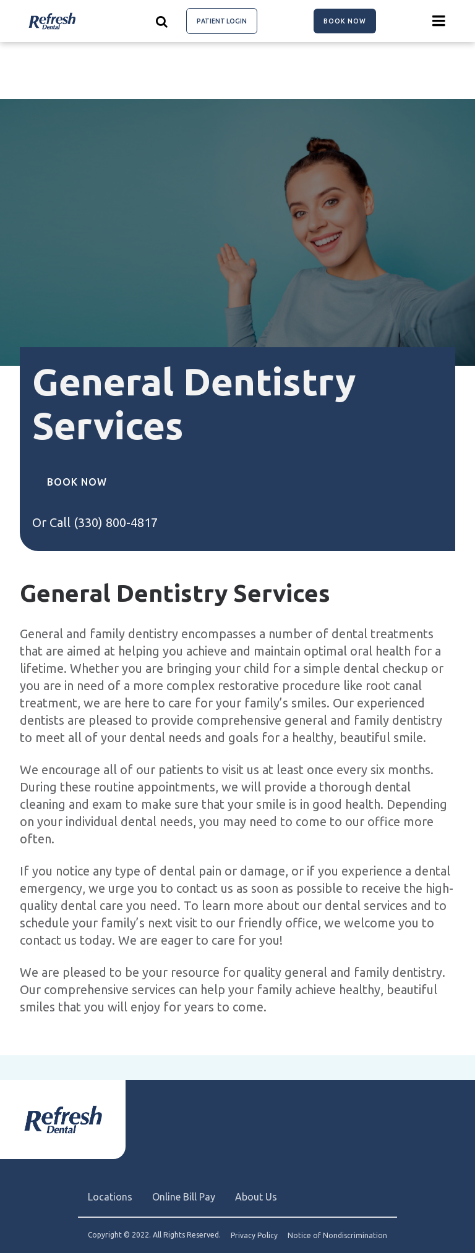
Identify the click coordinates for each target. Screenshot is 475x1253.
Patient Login (222, 21)
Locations (110, 1196)
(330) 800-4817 (116, 522)
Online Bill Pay (183, 1196)
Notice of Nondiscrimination (337, 1235)
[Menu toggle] (439, 21)
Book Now (344, 21)
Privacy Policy (254, 1235)
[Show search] (162, 21)
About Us (256, 1196)
